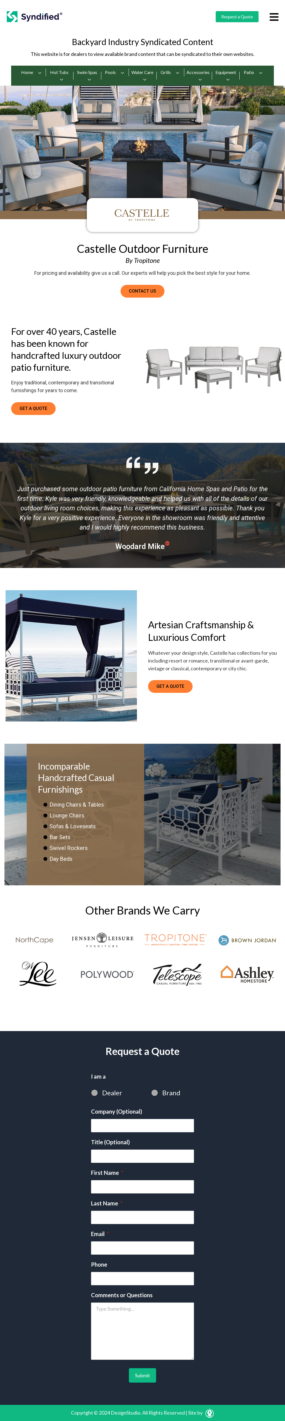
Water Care (142, 76)
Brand (171, 1093)
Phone (99, 1264)
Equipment (225, 76)
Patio (253, 72)
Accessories (198, 76)
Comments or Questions (122, 1295)
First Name (107, 1172)
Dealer (112, 1093)
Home (31, 72)
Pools (115, 72)
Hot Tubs (59, 76)
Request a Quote (237, 16)
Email (100, 1233)
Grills (170, 72)
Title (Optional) (110, 1142)
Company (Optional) (116, 1111)
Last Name (106, 1203)
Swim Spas (87, 76)
